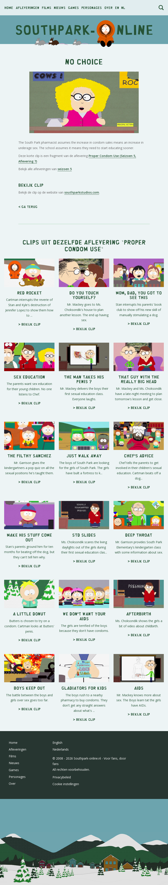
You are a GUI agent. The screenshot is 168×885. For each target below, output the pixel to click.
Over (108, 7)
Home (8, 7)
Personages (91, 7)
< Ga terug (27, 206)
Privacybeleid (61, 777)
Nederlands (60, 749)
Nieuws (59, 7)
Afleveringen (27, 7)
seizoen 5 (65, 169)
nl (123, 7)
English (57, 742)
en (117, 7)
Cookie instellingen (65, 784)
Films (46, 7)
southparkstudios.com (81, 192)
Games (73, 7)
